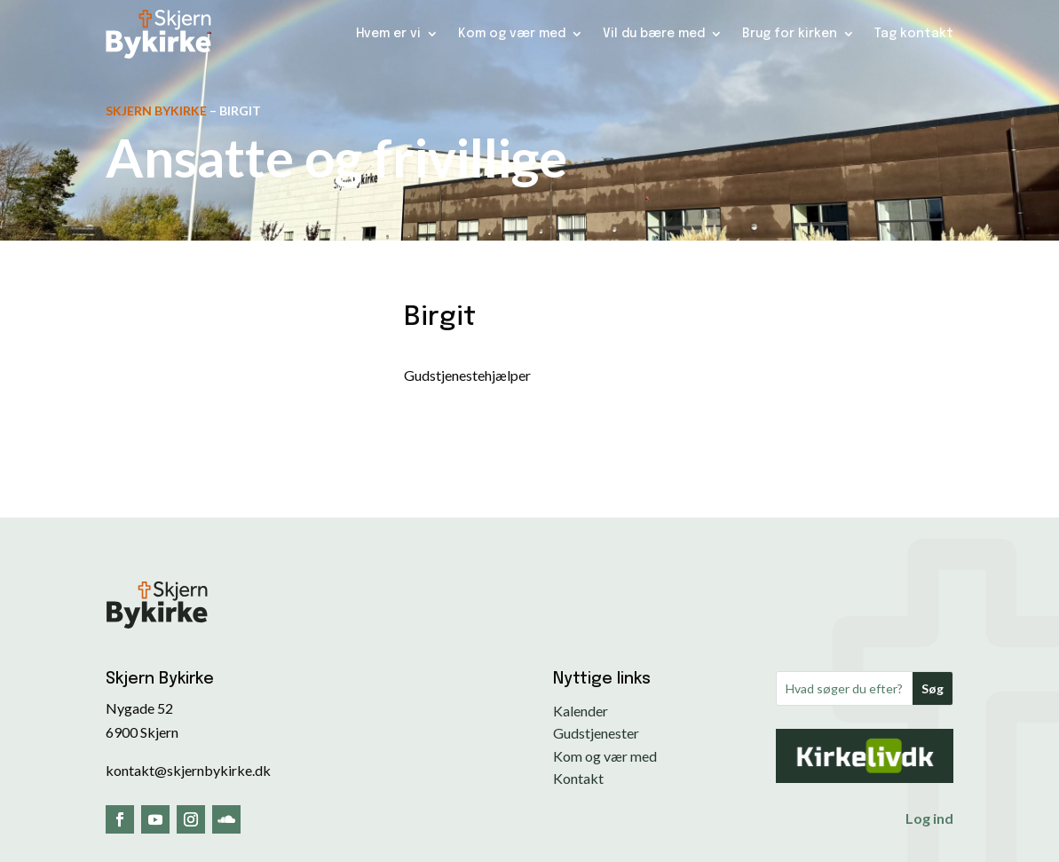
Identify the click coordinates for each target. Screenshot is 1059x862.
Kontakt (578, 778)
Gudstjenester (596, 732)
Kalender (580, 710)
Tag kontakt (913, 34)
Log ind (929, 818)
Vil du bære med (654, 34)
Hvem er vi (388, 34)
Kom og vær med (511, 34)
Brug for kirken (789, 34)
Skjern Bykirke (156, 110)
